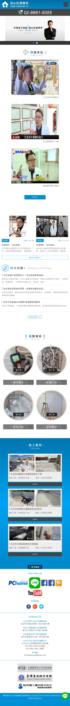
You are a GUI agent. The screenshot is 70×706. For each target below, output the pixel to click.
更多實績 (35, 567)
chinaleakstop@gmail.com (35, 655)
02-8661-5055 (35, 12)
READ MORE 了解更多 (35, 317)
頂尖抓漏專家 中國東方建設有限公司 (15, 4)
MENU (66, 4)
